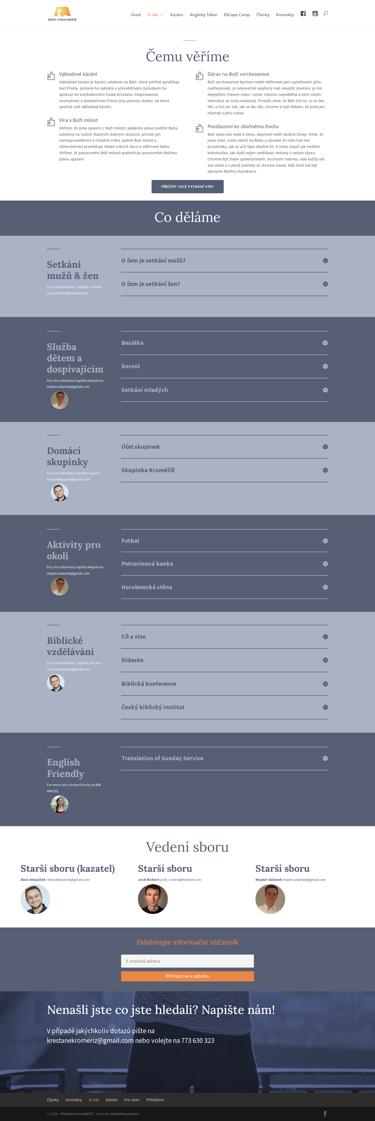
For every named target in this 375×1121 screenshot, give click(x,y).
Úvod (136, 15)
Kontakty (285, 15)
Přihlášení (155, 1099)
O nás (152, 15)
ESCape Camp (237, 15)
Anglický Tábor (203, 15)
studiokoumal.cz (125, 1113)
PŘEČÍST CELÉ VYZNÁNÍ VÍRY (187, 187)
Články (263, 15)
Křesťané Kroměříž (76, 1113)
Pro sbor (132, 1099)
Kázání (176, 15)
